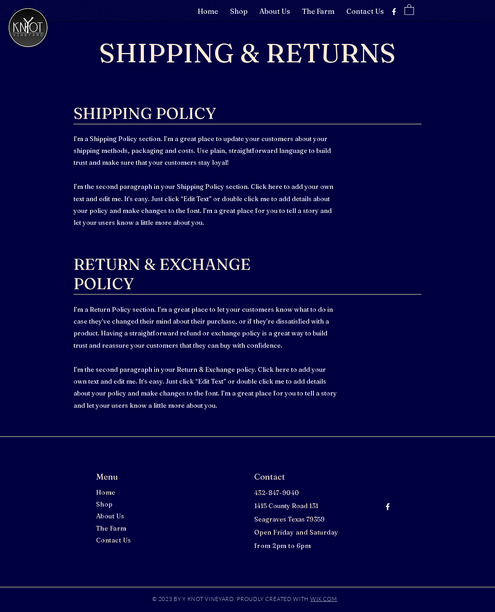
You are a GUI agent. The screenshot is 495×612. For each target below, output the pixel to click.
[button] (409, 9)
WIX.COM (323, 598)
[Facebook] (394, 11)
